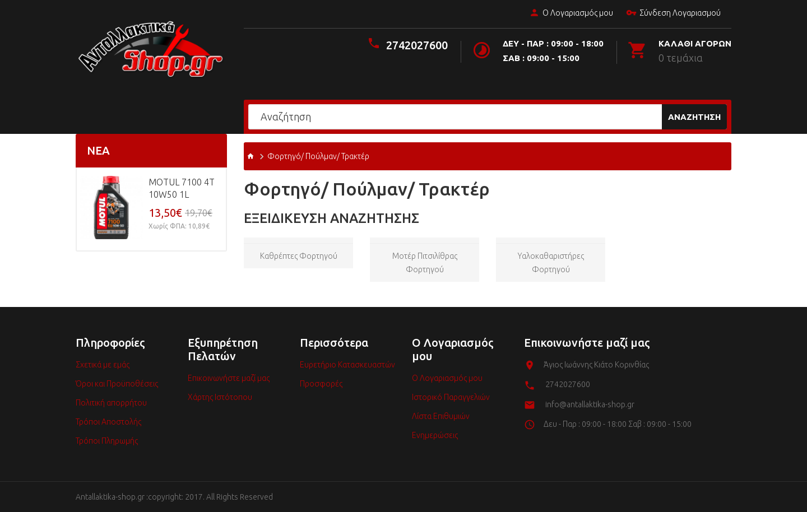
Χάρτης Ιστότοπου (220, 397)
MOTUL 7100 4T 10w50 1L (182, 188)
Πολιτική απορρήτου (111, 402)
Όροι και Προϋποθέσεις (117, 383)
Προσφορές (321, 383)
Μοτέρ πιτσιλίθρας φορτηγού (424, 263)
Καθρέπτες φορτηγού (298, 256)
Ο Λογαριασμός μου (570, 13)
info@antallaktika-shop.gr (589, 404)
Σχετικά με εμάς (102, 364)
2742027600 (417, 45)
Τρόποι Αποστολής (108, 421)
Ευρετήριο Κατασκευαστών (347, 364)
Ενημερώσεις (435, 435)
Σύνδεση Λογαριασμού (672, 13)
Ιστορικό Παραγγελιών (451, 397)
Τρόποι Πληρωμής (107, 440)
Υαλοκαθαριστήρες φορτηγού (551, 263)
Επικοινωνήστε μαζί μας (229, 378)
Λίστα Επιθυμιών (441, 416)
